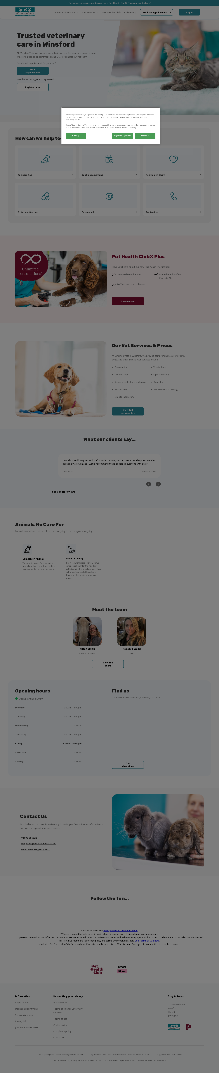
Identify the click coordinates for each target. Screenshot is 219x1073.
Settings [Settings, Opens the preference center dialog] (76, 136)
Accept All (145, 136)
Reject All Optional (122, 136)
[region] (110, 125)
